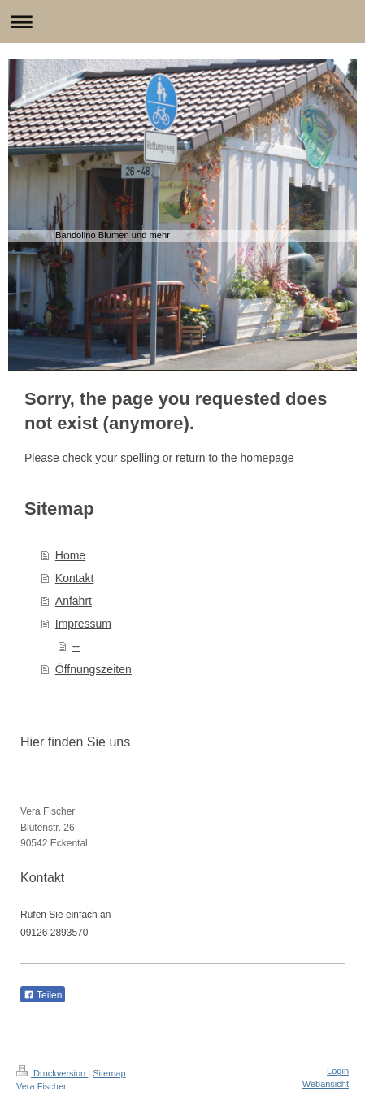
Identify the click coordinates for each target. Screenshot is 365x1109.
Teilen (43, 995)
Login (338, 1071)
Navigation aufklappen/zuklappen (182, 21)
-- (76, 646)
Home (70, 555)
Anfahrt (73, 600)
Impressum (83, 623)
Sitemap (109, 1073)
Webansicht (325, 1084)
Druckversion (52, 1073)
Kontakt (74, 578)
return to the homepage (235, 457)
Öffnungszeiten (93, 669)
